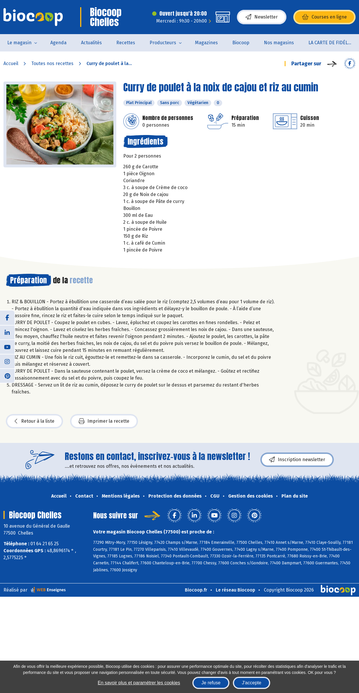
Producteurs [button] (163, 42)
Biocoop (240, 42)
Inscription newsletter (297, 460)
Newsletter (262, 17)
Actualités (91, 42)
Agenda (58, 42)
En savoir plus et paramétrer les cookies (139, 682)
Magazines (206, 42)
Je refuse (210, 682)
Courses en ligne (324, 17)
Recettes (125, 42)
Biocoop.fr (196, 590)
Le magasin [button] (19, 42)
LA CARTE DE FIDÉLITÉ (331, 42)
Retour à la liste (34, 421)
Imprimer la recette (104, 421)
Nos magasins (279, 42)
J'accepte (251, 682)
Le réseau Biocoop (235, 590)
